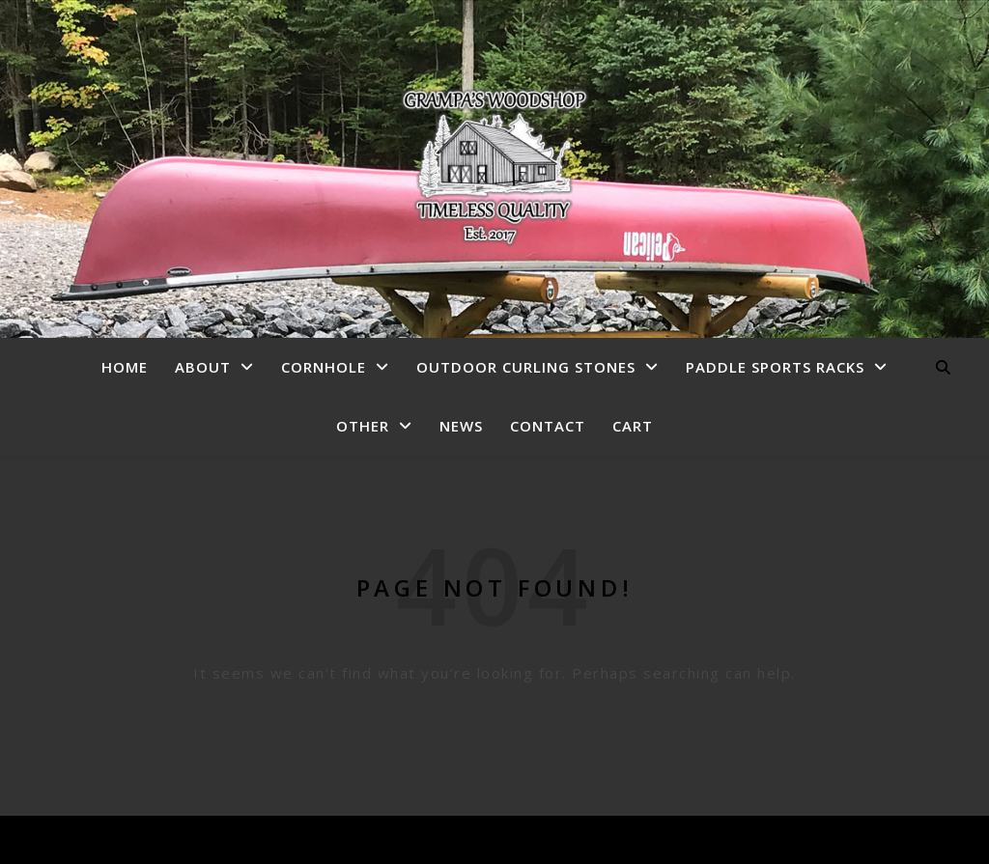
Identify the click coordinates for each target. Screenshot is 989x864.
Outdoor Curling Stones (526, 366)
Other (362, 425)
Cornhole (323, 366)
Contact (547, 425)
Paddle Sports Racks (775, 366)
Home (124, 366)
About (203, 366)
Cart (632, 425)
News (461, 425)
